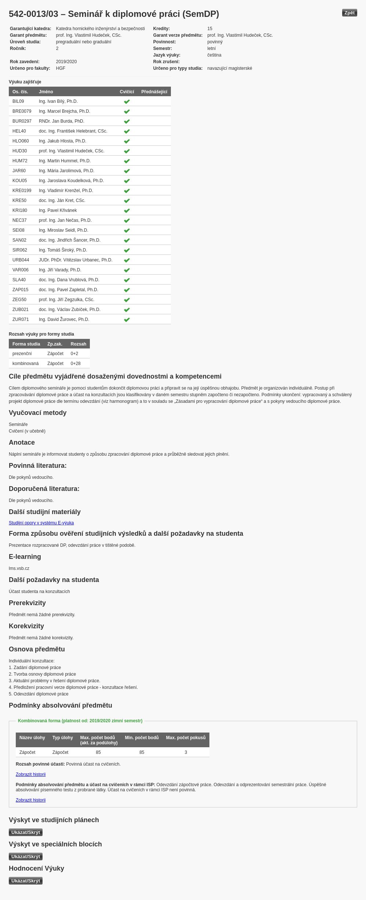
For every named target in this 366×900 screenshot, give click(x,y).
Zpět (350, 12)
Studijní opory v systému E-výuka (41, 522)
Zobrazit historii (30, 774)
